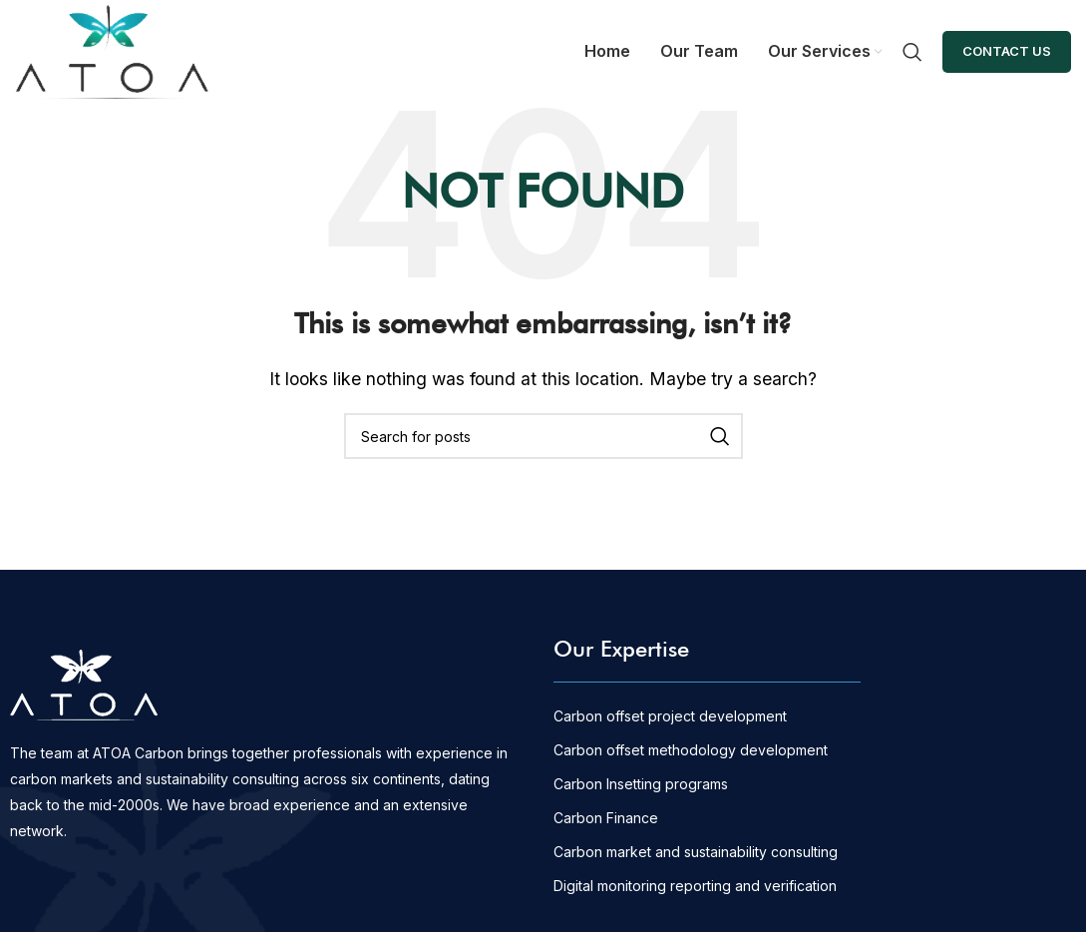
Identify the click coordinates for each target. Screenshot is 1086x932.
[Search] (912, 52)
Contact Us (1006, 51)
